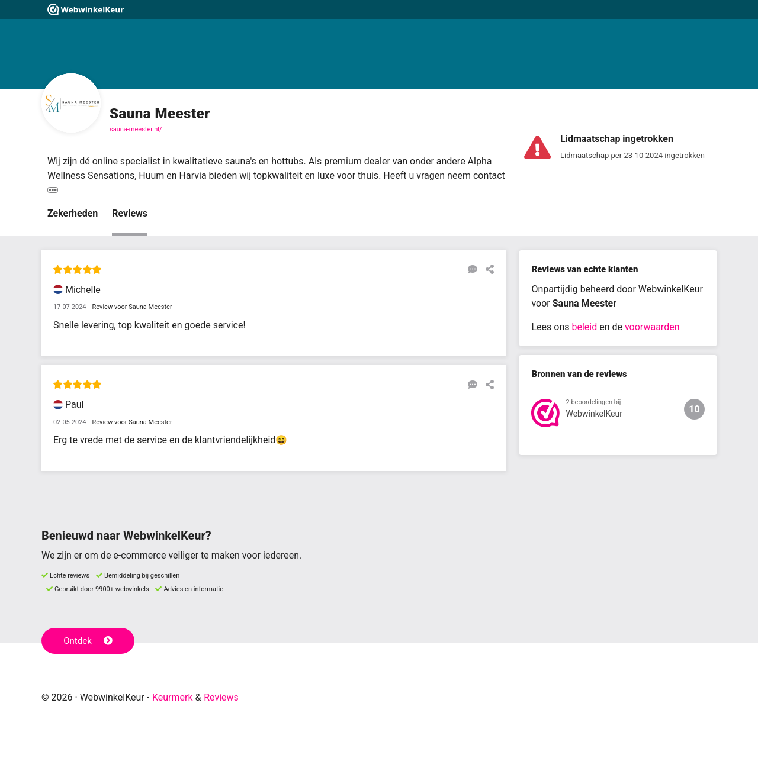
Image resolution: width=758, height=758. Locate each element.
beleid (584, 327)
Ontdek (88, 641)
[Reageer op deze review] (469, 269)
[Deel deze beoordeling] (487, 269)
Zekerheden (72, 213)
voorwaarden (652, 327)
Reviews (129, 213)
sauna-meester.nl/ (136, 129)
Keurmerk (172, 697)
